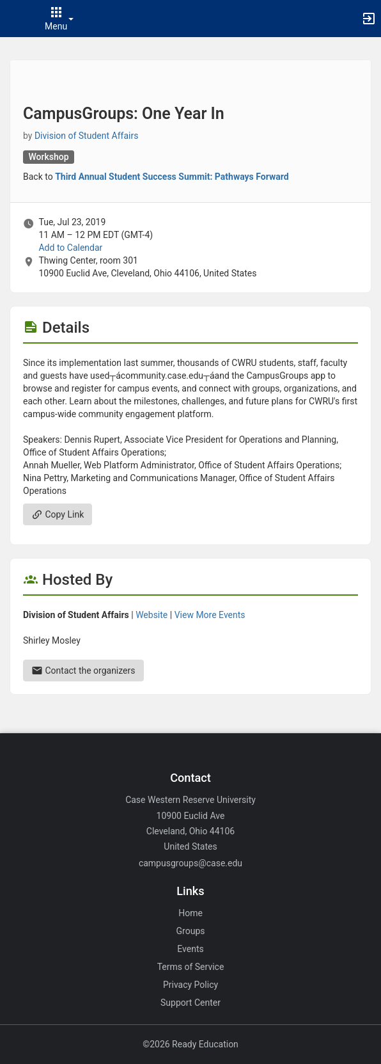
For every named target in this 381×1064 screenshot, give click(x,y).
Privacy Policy (190, 985)
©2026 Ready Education (190, 1044)
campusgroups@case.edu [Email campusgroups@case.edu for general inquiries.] (190, 863)
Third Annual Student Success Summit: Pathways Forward (171, 176)
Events (190, 949)
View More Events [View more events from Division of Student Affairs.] (210, 615)
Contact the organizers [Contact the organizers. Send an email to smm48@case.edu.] (83, 670)
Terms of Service (190, 967)
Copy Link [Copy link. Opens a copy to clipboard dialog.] (57, 514)
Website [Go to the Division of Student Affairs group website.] (151, 615)
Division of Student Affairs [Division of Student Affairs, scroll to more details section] (87, 136)
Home (190, 913)
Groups (190, 931)
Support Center (190, 1002)
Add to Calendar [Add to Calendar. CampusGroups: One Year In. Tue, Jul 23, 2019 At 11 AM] (70, 247)
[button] (16, 18)
